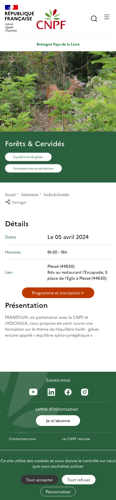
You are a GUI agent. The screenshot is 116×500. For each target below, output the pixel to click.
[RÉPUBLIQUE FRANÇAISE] (19, 19)
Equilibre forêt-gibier (28, 157)
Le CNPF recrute (76, 438)
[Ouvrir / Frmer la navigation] (106, 16)
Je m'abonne (58, 420)
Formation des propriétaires (33, 168)
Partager (16, 202)
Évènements (29, 194)
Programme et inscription (58, 292)
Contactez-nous (22, 438)
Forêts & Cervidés (56, 194)
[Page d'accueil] (50, 19)
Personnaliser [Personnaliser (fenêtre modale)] (58, 491)
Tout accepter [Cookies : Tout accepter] (39, 479)
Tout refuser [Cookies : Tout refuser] (78, 479)
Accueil (10, 194)
